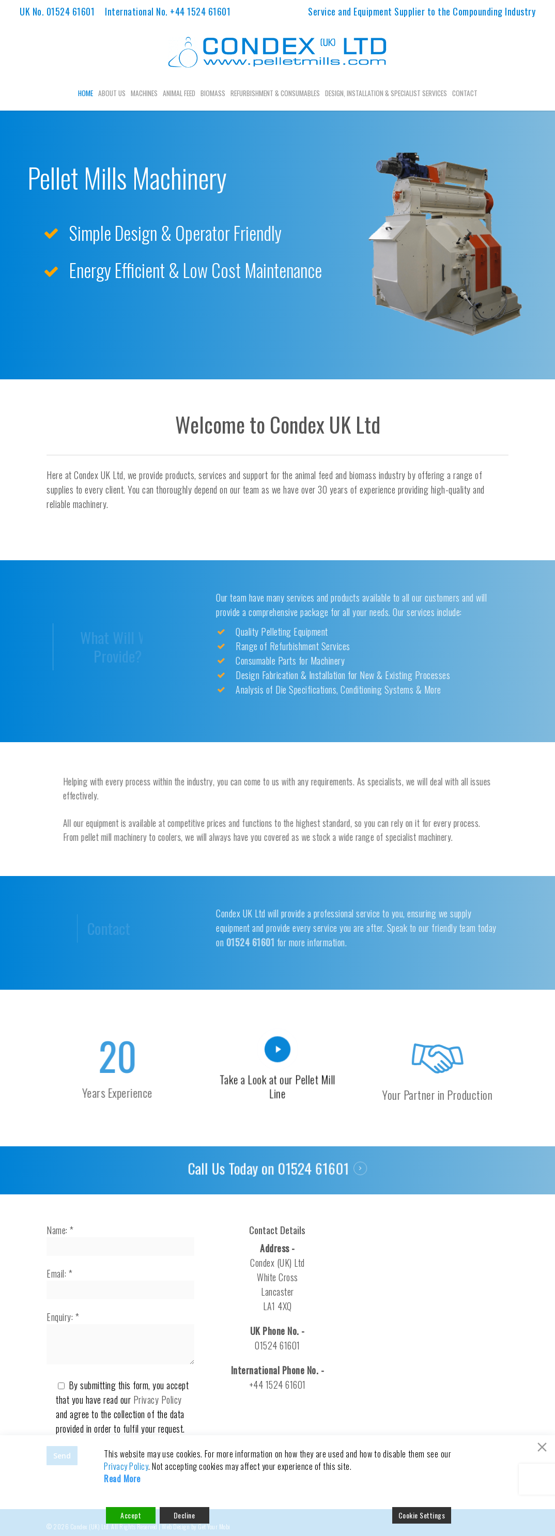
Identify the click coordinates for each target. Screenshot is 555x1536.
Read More (122, 1478)
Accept (130, 1515)
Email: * (120, 1283)
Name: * (120, 1239)
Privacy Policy (157, 1399)
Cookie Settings (421, 1515)
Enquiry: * (120, 1339)
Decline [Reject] (184, 1515)
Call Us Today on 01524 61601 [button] (269, 1169)
